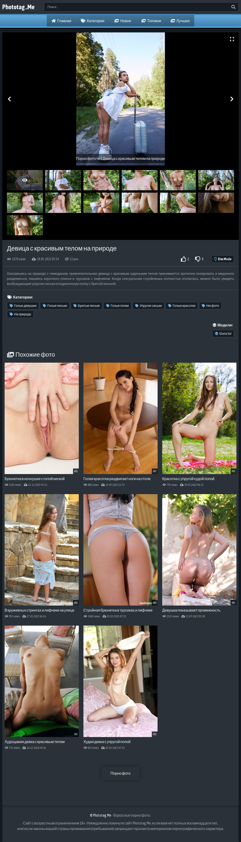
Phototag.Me (18, 7)
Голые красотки (181, 305)
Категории (92, 21)
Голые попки (117, 305)
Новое (123, 21)
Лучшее (180, 21)
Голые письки (55, 305)
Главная (61, 21)
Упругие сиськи (148, 305)
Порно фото (121, 773)
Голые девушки (23, 305)
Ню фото (210, 305)
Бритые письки (86, 305)
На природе (20, 314)
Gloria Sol (223, 333)
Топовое (151, 21)
